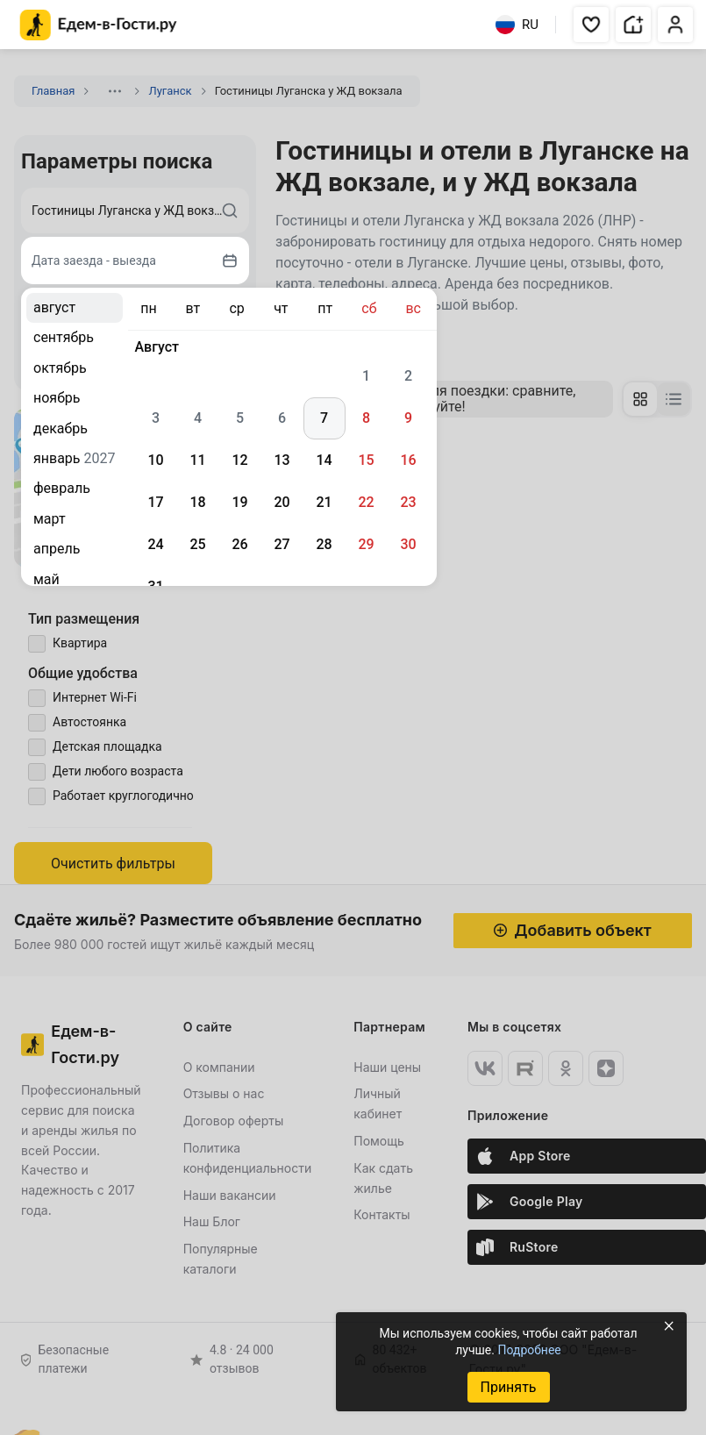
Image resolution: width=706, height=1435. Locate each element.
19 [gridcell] (239, 502)
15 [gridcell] (366, 460)
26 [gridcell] (239, 544)
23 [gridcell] (408, 502)
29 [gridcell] (366, 544)
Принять (508, 1387)
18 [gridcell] (197, 502)
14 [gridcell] (324, 460)
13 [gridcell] (281, 460)
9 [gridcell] (408, 418)
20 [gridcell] (281, 502)
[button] (591, 24)
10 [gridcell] (155, 460)
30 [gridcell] (408, 544)
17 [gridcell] (155, 502)
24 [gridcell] (155, 544)
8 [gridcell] (366, 418)
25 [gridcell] (197, 544)
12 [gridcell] (239, 460)
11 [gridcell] (197, 460)
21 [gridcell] (324, 502)
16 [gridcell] (408, 460)
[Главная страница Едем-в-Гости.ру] (98, 25)
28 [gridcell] (324, 544)
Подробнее (528, 1350)
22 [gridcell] (366, 502)
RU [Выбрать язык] (517, 24)
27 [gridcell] (281, 544)
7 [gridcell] (324, 418)
